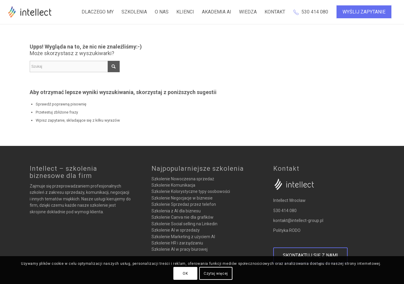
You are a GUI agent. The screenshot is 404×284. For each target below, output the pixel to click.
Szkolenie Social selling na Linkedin (184, 223)
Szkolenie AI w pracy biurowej (179, 249)
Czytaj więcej (216, 273)
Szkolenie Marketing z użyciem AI (183, 236)
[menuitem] (98, 12)
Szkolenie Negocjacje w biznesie (182, 198)
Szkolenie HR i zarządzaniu (177, 243)
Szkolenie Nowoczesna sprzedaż (182, 178)
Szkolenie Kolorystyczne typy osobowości (190, 191)
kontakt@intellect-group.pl (298, 220)
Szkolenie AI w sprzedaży (175, 230)
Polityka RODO (287, 230)
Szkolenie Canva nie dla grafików (182, 217)
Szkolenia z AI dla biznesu (176, 211)
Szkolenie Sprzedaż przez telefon (183, 204)
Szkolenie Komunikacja (173, 185)
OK (185, 273)
